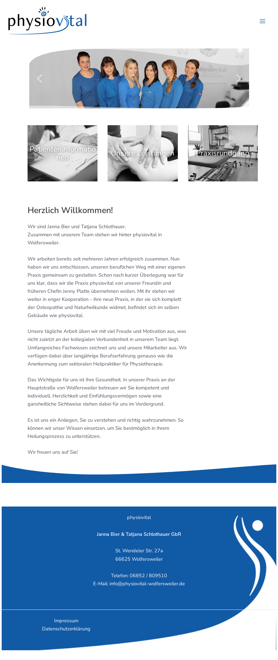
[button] (39, 78)
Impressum (66, 620)
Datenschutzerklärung (66, 628)
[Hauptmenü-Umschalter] (262, 21)
